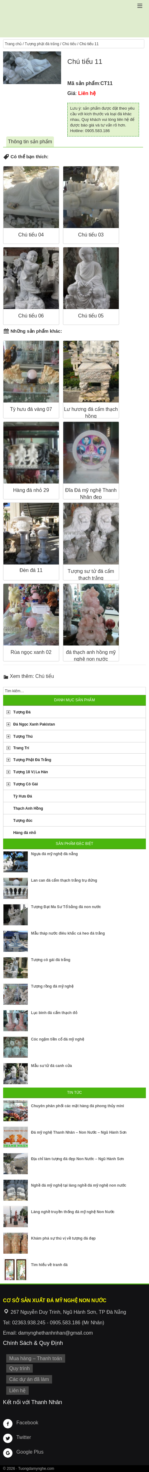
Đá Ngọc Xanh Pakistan (34, 724)
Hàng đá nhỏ (24, 833)
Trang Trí (21, 748)
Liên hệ (17, 1390)
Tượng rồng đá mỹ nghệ (52, 986)
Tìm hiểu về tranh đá (49, 1265)
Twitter (24, 1437)
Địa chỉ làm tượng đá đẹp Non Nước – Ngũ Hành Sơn (77, 1159)
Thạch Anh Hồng (28, 808)
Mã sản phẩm (83, 83)
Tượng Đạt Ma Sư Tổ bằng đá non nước (66, 907)
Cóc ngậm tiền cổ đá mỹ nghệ (57, 1039)
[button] (140, 6)
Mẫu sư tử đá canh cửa (51, 1066)
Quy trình (19, 1368)
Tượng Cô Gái (25, 784)
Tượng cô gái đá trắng (50, 960)
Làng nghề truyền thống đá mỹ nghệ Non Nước (73, 1212)
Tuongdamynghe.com (36, 1468)
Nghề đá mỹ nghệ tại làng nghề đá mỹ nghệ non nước (78, 1185)
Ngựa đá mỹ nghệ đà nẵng (54, 854)
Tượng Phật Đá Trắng (32, 760)
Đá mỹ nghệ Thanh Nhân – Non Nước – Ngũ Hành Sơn (79, 1132)
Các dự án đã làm (29, 1379)
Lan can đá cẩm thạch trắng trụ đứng (64, 880)
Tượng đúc (23, 820)
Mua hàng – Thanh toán (35, 1358)
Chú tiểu (69, 44)
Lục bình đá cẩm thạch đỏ (54, 1013)
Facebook (27, 1422)
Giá (71, 93)
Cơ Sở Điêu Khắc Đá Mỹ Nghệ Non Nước (74, 18)
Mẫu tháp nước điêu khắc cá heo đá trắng (68, 933)
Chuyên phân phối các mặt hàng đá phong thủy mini (77, 1106)
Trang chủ (13, 44)
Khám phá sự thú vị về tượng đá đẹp (63, 1238)
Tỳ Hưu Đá (22, 796)
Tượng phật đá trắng (42, 44)
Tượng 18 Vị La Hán (30, 772)
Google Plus (30, 1452)
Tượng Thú (23, 736)
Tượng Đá (22, 712)
